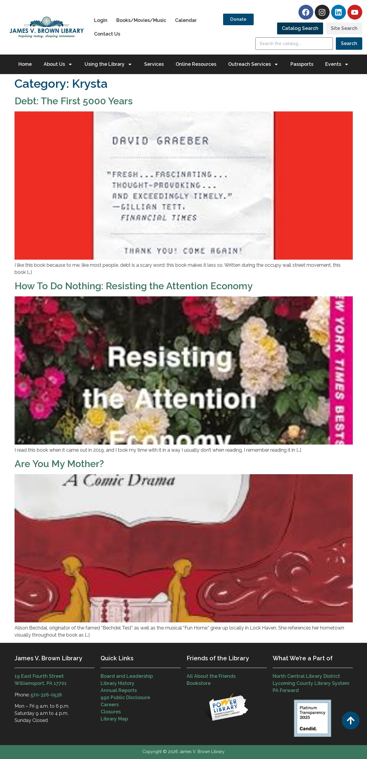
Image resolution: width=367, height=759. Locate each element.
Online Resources (196, 64)
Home (25, 64)
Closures (111, 712)
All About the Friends (211, 676)
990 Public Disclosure (125, 697)
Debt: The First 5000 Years (74, 100)
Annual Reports (119, 690)
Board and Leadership (127, 676)
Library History (117, 683)
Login (100, 20)
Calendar (186, 20)
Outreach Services (253, 64)
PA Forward (286, 690)
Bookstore (199, 683)
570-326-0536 (46, 695)
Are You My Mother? (59, 463)
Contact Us (107, 34)
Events (337, 64)
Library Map (114, 719)
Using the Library (108, 64)
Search (349, 43)
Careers (110, 704)
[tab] (300, 28)
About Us (58, 64)
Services (154, 64)
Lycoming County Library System (311, 683)
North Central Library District (306, 676)
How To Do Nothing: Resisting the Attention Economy (134, 285)
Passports (301, 64)
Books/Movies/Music (141, 20)
